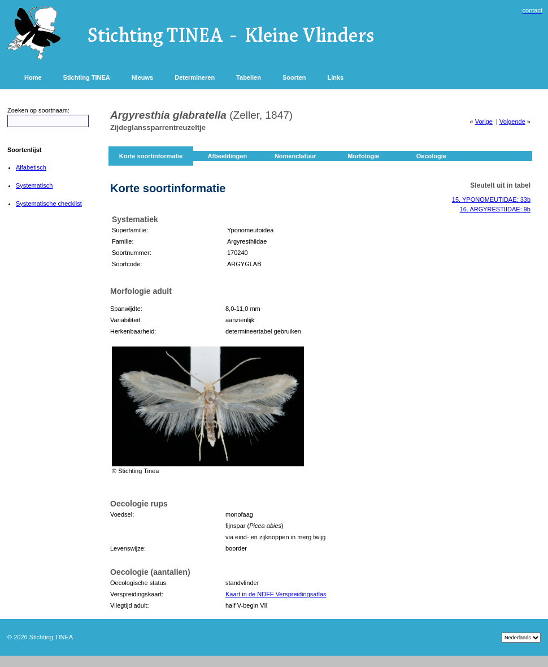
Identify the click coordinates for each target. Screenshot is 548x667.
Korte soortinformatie (150, 156)
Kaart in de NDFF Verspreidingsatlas (276, 594)
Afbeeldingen (227, 156)
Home (33, 77)
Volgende (512, 121)
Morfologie (363, 156)
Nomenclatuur (295, 156)
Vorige (484, 121)
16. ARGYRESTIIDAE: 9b (495, 209)
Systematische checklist (49, 203)
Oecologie (431, 156)
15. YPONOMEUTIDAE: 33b (491, 199)
